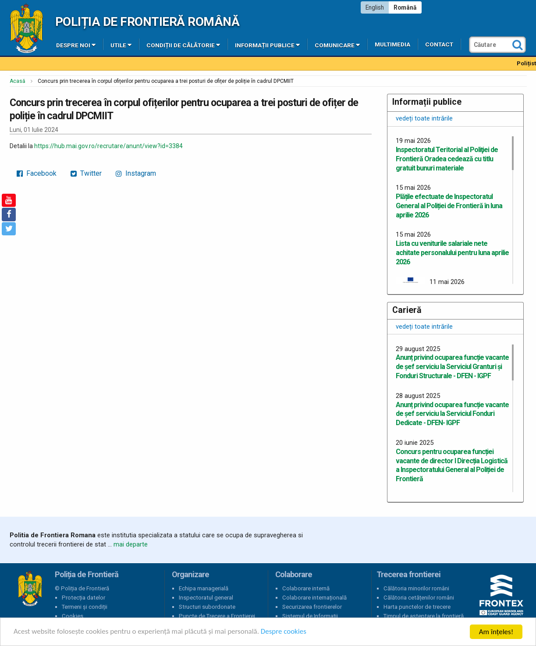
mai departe (131, 544)
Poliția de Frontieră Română (147, 21)
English (375, 7)
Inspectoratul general (206, 597)
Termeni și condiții (84, 606)
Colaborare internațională (314, 597)
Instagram (136, 173)
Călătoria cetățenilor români (418, 597)
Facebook (37, 173)
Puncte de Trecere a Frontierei (217, 616)
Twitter (86, 173)
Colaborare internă (306, 588)
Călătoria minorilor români (416, 588)
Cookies (72, 616)
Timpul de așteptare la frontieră (423, 616)
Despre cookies (284, 632)
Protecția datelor (83, 597)
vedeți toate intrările (424, 118)
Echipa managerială (203, 588)
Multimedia (392, 44)
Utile (120, 44)
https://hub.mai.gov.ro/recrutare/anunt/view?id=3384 (108, 145)
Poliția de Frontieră (29, 588)
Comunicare (337, 44)
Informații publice (267, 44)
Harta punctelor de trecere (417, 606)
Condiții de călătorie (183, 44)
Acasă (17, 81)
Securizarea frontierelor (312, 606)
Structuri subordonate (207, 606)
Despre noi (76, 44)
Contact (439, 44)
